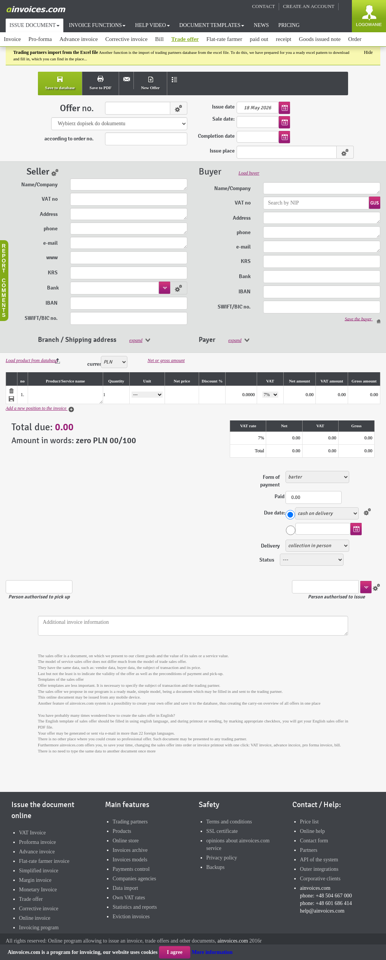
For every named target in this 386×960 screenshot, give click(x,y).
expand (136, 340)
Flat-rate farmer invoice (44, 861)
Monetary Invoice (38, 889)
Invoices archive (130, 850)
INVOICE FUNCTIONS (97, 25)
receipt (283, 39)
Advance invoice (79, 39)
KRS (53, 272)
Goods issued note (319, 39)
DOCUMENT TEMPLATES (212, 25)
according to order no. (69, 138)
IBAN (52, 303)
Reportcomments (4, 280)
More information (212, 952)
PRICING (289, 25)
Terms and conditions (229, 822)
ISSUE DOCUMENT (34, 25)
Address (49, 214)
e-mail (51, 243)
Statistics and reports (135, 907)
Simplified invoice (38, 870)
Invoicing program (39, 927)
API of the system (319, 859)
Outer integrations (319, 869)
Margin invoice (35, 880)
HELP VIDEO (152, 25)
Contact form (314, 841)
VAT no (50, 199)
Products (122, 831)
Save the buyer (362, 319)
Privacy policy (221, 858)
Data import (125, 888)
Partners (308, 850)
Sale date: (223, 119)
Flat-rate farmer (224, 39)
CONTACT (263, 6)
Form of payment (270, 481)
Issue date (223, 107)
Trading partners (130, 822)
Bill (159, 39)
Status (266, 560)
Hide (368, 52)
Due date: (275, 513)
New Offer (150, 87)
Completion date (216, 136)
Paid (280, 496)
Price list (309, 822)
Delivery (270, 546)
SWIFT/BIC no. (42, 318)
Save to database (60, 87)
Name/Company (40, 184)
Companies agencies (134, 878)
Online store (126, 841)
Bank (53, 288)
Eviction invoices (131, 916)
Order (354, 39)
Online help (312, 831)
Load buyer (249, 173)
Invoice (12, 39)
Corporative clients (320, 878)
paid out (259, 39)
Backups (215, 867)
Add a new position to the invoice (40, 409)
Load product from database (31, 360)
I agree (174, 952)
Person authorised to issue (336, 597)
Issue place (222, 151)
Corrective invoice (126, 39)
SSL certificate (222, 831)
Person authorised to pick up (39, 597)
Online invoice (34, 918)
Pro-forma (40, 39)
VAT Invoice (32, 833)
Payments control (131, 869)
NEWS (261, 25)
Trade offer (185, 39)
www (52, 257)
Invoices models (130, 859)
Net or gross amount (166, 360)
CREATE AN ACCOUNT (308, 6)
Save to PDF (100, 87)
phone (51, 228)
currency (94, 364)
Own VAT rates (129, 897)
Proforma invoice (37, 842)
